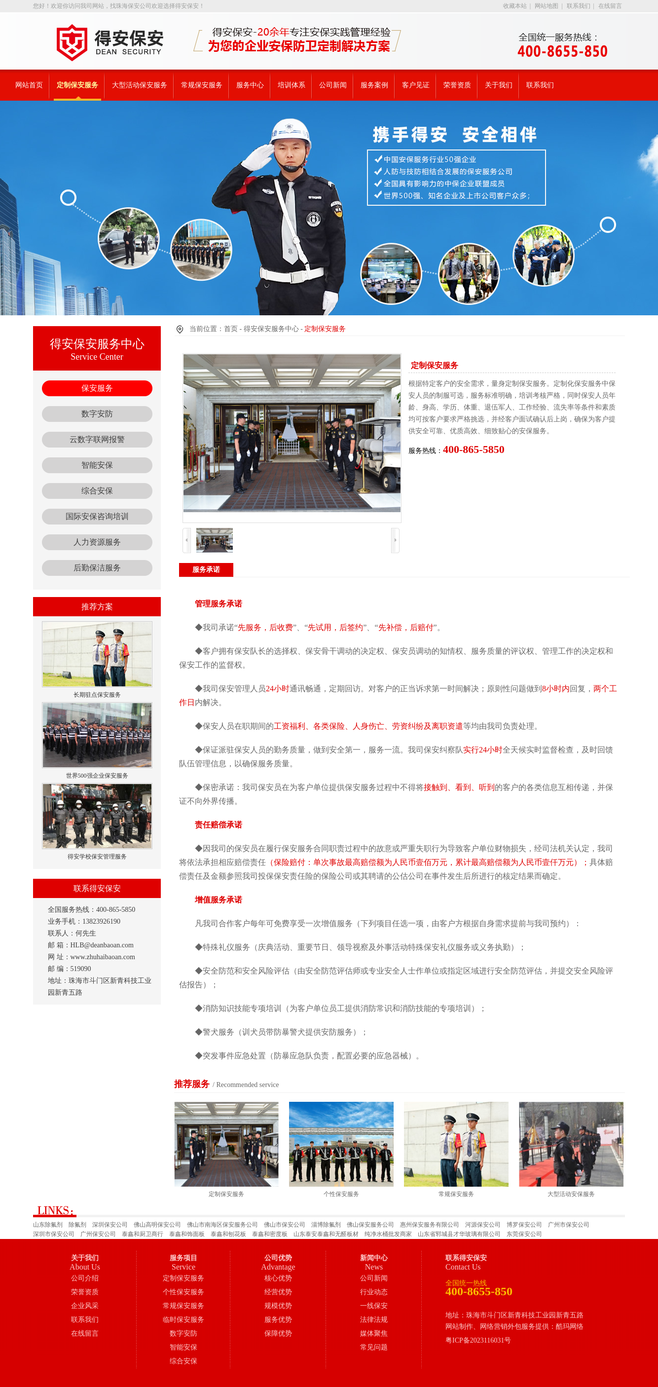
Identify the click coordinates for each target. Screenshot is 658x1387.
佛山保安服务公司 (370, 1224)
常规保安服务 (201, 85)
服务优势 (278, 1319)
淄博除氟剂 (326, 1224)
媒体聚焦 (374, 1333)
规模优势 (278, 1306)
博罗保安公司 (524, 1224)
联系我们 (578, 5)
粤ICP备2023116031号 (478, 1340)
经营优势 (278, 1292)
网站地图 (546, 5)
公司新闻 (333, 85)
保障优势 (278, 1333)
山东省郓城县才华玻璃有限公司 (459, 1234)
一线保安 (374, 1306)
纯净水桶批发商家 (388, 1234)
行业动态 (374, 1292)
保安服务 (97, 388)
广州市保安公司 (568, 1224)
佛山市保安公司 (284, 1224)
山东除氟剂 (48, 1224)
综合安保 (97, 491)
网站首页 (29, 85)
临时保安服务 (183, 1319)
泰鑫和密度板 (270, 1234)
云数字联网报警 (97, 439)
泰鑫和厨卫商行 (142, 1234)
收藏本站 (515, 5)
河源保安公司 (483, 1224)
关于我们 (498, 85)
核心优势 (278, 1278)
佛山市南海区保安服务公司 (222, 1224)
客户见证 (416, 85)
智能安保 (97, 465)
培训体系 (291, 85)
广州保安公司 (98, 1234)
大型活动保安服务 (139, 85)
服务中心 (250, 85)
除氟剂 (77, 1224)
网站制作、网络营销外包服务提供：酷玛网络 (514, 1326)
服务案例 (374, 85)
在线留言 (610, 5)
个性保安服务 (183, 1292)
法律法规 (374, 1319)
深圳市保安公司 (53, 1234)
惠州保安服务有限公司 (429, 1224)
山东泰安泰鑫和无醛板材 (326, 1234)
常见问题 (374, 1347)
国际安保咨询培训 (97, 516)
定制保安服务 (77, 85)
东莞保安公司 (524, 1234)
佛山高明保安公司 (157, 1224)
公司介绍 (85, 1278)
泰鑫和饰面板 (187, 1234)
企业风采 (85, 1306)
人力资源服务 (97, 542)
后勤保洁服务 (97, 567)
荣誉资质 (457, 85)
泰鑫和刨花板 (228, 1234)
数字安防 (97, 414)
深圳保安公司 (110, 1224)
